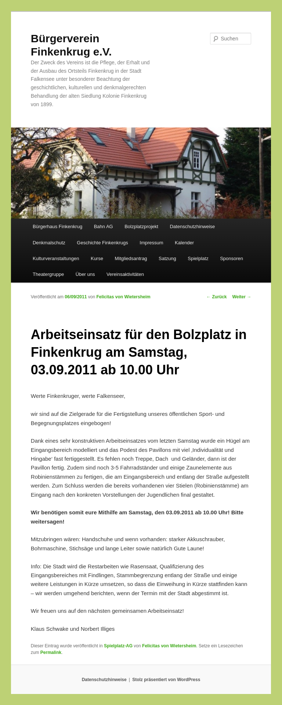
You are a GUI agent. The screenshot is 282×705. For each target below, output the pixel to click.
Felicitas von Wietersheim (123, 296)
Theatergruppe (48, 274)
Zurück (216, 296)
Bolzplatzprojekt (141, 226)
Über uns (85, 274)
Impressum (151, 242)
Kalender (184, 242)
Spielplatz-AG (118, 645)
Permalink (50, 652)
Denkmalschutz (49, 242)
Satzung (167, 258)
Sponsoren (231, 258)
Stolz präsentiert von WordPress (166, 679)
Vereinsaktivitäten (125, 274)
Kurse (97, 258)
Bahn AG (103, 226)
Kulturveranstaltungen (56, 258)
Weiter (241, 296)
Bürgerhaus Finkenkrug (57, 226)
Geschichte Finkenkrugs (102, 242)
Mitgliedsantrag (131, 258)
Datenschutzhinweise (192, 226)
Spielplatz (198, 258)
